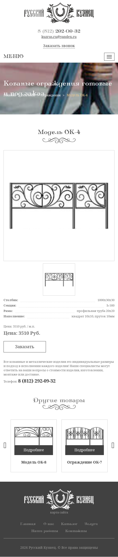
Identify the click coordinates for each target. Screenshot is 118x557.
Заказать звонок (59, 46)
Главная (26, 524)
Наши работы (44, 531)
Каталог (69, 524)
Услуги (92, 524)
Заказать (24, 346)
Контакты (77, 531)
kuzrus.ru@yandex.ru (59, 37)
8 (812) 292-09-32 (37, 381)
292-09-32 (59, 31)
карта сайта (59, 513)
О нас (48, 524)
